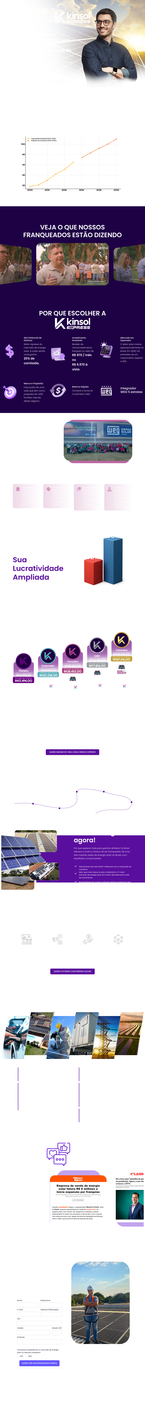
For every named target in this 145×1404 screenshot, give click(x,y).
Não (30, 1356)
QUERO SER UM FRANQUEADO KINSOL (39, 1363)
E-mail (20, 1309)
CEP (18, 1319)
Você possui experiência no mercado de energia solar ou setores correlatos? (38, 1351)
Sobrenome (45, 1300)
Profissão (21, 1337)
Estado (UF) (57, 1328)
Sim (21, 1356)
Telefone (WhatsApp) (49, 1309)
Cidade (20, 1328)
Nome (19, 1300)
